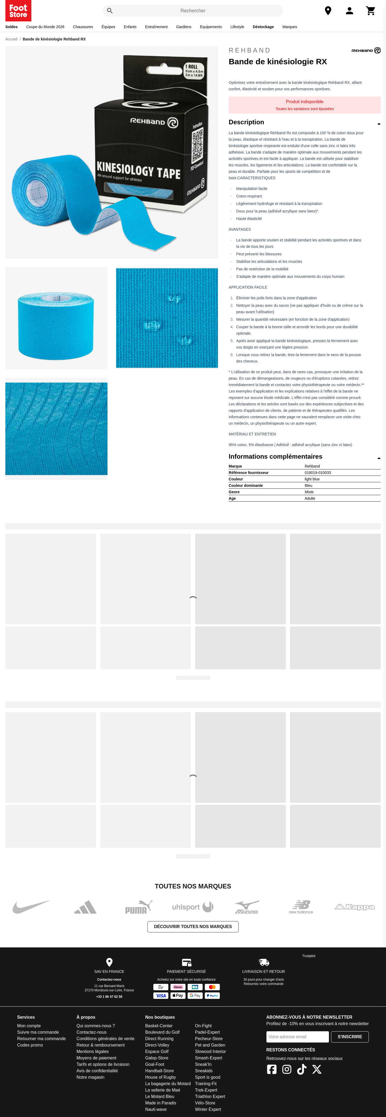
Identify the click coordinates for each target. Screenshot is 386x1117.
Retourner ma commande (41, 1038)
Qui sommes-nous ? (95, 1025)
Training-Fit (206, 1083)
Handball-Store (159, 1071)
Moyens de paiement (96, 1058)
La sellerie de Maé (162, 1090)
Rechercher (192, 10)
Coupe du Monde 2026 (45, 27)
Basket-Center (159, 1025)
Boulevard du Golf (162, 1032)
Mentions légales (92, 1051)
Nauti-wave (156, 1109)
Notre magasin (90, 1077)
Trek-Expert (206, 1090)
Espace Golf (157, 1051)
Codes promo (30, 1045)
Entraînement (156, 27)
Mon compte (29, 1025)
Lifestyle (237, 27)
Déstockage (263, 27)
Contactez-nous (109, 979)
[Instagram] (286, 1070)
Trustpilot (309, 956)
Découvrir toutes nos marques (193, 926)
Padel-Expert (207, 1032)
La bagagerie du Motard (168, 1083)
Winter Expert (208, 1109)
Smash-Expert (208, 1058)
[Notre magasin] (328, 10)
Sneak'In (203, 1064)
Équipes (108, 27)
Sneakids (204, 1071)
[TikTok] (301, 1070)
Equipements (211, 27)
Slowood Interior (210, 1051)
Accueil (11, 39)
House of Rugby (160, 1077)
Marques (290, 27)
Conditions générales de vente (105, 1038)
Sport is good (207, 1077)
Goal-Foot (154, 1064)
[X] (316, 1070)
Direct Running (159, 1038)
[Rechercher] (110, 11)
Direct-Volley (157, 1045)
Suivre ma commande (38, 1032)
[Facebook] (271, 1070)
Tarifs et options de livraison (102, 1064)
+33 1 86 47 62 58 (109, 997)
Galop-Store (156, 1058)
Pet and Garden (210, 1045)
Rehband (305, 50)
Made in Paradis (160, 1103)
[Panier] (371, 10)
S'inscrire (350, 1036)
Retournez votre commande (264, 984)
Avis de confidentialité (97, 1071)
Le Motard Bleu (160, 1096)
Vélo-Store (205, 1103)
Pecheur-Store (209, 1038)
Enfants (130, 27)
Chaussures (83, 27)
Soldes (11, 27)
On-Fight (203, 1025)
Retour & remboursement (100, 1045)
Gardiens (183, 27)
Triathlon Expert (210, 1096)
